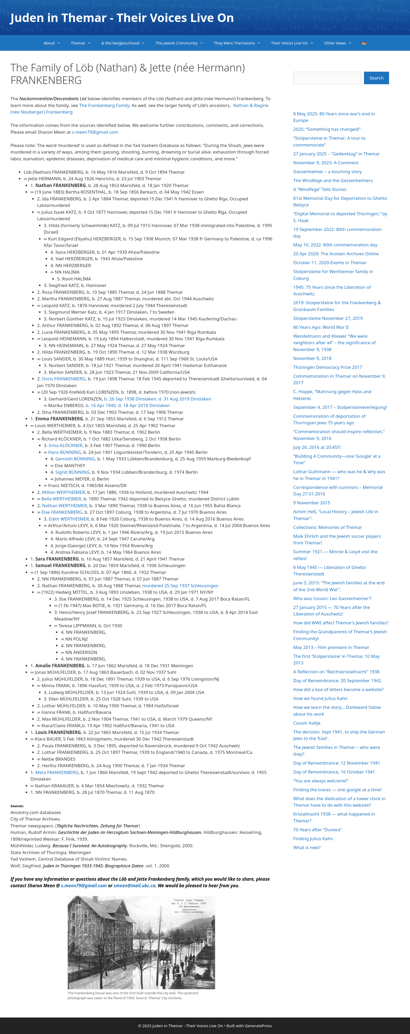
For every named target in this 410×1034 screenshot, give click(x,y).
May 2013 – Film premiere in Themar (331, 647)
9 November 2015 (312, 503)
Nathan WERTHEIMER (64, 505)
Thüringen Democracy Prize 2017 (327, 367)
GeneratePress (258, 1025)
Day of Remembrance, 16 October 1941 (334, 772)
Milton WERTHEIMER (63, 492)
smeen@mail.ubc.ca (134, 886)
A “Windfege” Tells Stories (319, 189)
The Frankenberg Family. (105, 105)
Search (376, 78)
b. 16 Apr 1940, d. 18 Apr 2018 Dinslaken (128, 405)
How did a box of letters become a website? (338, 689)
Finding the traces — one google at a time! (337, 790)
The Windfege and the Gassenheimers (333, 180)
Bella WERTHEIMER (60, 499)
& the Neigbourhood (125, 43)
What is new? (307, 847)
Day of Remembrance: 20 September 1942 (337, 680)
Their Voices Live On (295, 43)
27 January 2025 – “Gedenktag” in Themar (336, 154)
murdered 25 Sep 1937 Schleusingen (179, 586)
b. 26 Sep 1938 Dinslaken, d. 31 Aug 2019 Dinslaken (158, 399)
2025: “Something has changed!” (327, 129)
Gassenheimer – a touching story (327, 171)
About (55, 43)
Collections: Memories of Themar (327, 527)
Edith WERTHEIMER (69, 519)
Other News (340, 43)
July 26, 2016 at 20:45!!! (317, 447)
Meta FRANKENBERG (56, 772)
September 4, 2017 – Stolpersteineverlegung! (340, 407)
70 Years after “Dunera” (317, 830)
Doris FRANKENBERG (64, 379)
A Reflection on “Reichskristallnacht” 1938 (336, 672)
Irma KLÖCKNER (65, 445)
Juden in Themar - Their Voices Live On (122, 17)
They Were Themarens (240, 43)
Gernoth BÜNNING (75, 459)
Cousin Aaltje (307, 723)
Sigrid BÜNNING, (73, 472)
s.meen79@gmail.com (95, 132)
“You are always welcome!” (320, 781)
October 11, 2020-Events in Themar (330, 262)
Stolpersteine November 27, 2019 (328, 318)
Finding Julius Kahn (313, 838)
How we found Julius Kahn (320, 698)
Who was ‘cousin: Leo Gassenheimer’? (332, 598)
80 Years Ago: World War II (321, 327)
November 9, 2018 (312, 358)
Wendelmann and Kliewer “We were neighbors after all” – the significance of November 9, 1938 (334, 342)
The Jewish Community (182, 43)
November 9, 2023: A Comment (325, 163)
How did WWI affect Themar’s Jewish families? (340, 623)
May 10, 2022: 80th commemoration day (335, 245)
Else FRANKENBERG (62, 512)
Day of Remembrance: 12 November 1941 (336, 763)
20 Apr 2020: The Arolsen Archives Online (336, 254)
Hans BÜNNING (64, 452)
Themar (83, 43)
